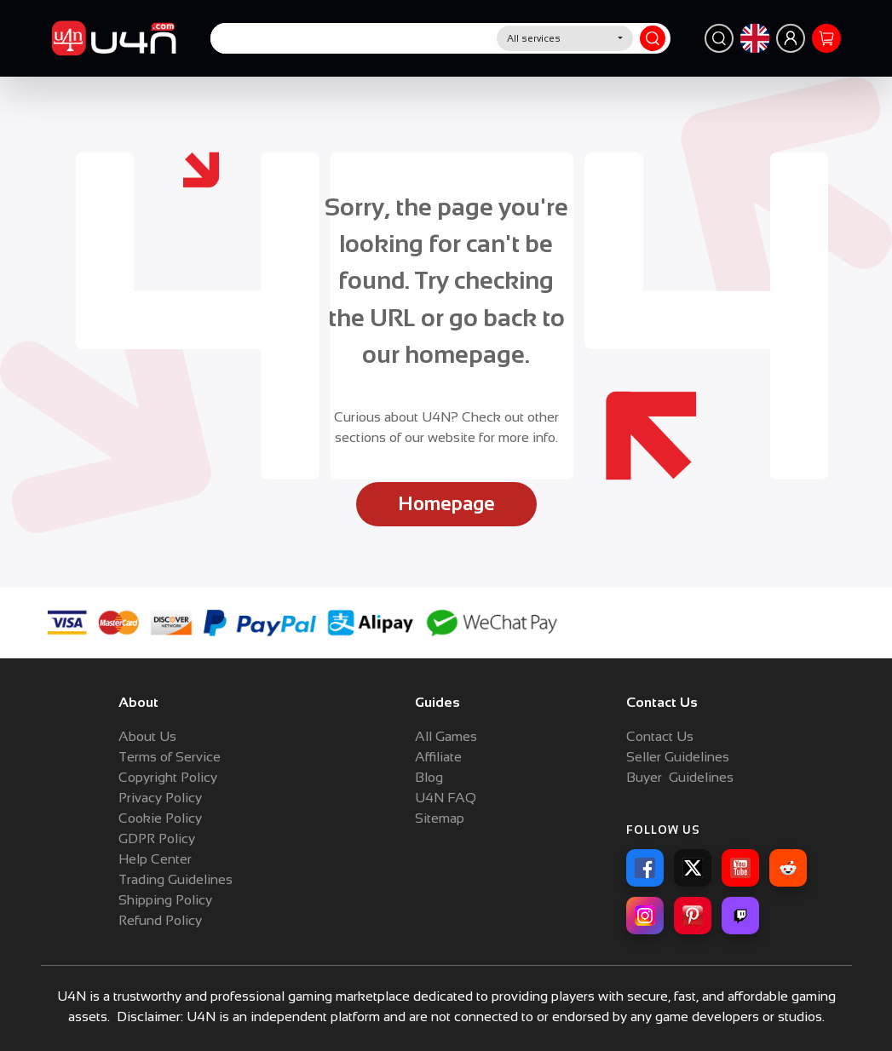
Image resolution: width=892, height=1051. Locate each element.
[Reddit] (788, 868)
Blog (429, 777)
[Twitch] (740, 915)
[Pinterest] (692, 915)
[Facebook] (645, 868)
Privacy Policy (160, 797)
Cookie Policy (160, 818)
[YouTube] (740, 868)
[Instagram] (645, 915)
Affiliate (438, 756)
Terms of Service (169, 756)
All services (534, 38)
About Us (147, 736)
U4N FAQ (445, 797)
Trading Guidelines (175, 879)
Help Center (155, 859)
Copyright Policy (167, 777)
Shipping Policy (165, 900)
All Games (446, 736)
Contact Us (659, 736)
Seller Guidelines (677, 756)
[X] (692, 868)
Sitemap (439, 818)
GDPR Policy (156, 838)
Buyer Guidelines (680, 777)
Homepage (446, 503)
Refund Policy (160, 920)
